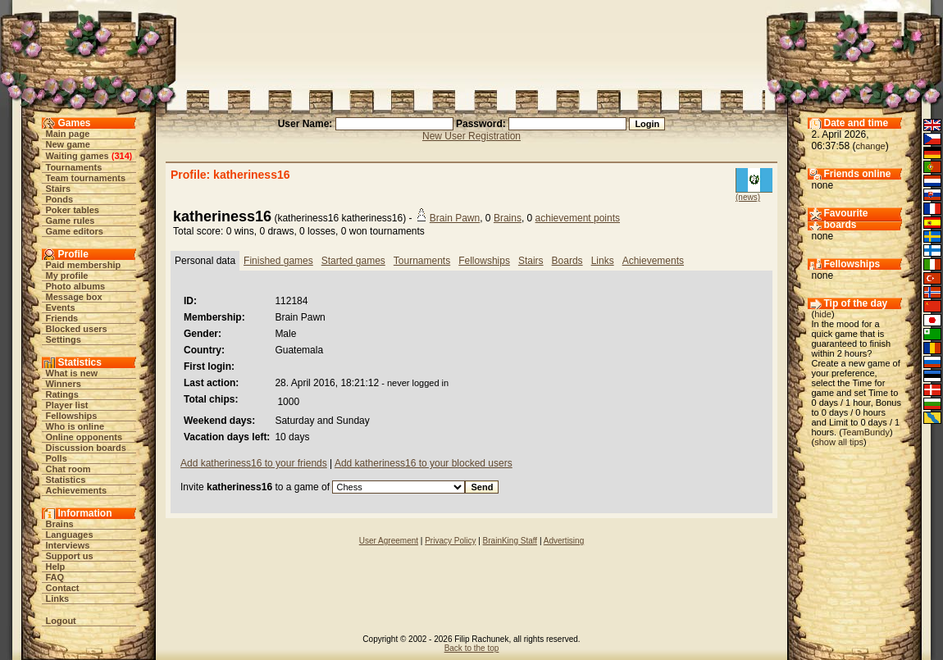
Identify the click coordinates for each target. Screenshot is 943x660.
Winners (63, 384)
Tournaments (74, 167)
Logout (61, 621)
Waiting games (77, 156)
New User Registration (471, 136)
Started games (353, 260)
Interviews (68, 545)
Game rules (70, 220)
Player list (67, 405)
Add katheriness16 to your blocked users (423, 463)
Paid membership (83, 265)
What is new (72, 373)
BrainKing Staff (510, 540)
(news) (748, 197)
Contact (63, 588)
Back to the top (471, 648)
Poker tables (72, 210)
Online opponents (84, 437)
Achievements (76, 490)
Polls (56, 458)
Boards (567, 260)
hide (822, 314)
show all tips (838, 442)
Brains (60, 524)
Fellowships (72, 416)
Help (56, 566)
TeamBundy (866, 432)
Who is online (75, 426)
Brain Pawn (455, 218)
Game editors (74, 231)
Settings (63, 339)
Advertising (564, 540)
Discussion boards (86, 448)
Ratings (62, 394)
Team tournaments (86, 178)
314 (121, 156)
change (871, 146)
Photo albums (76, 286)
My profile (67, 275)
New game (68, 144)
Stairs (58, 188)
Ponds (60, 199)
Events (60, 307)
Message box (74, 297)
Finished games (278, 260)
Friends (62, 318)
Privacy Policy (450, 540)
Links (58, 598)
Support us (69, 556)
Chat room (68, 469)
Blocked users (76, 329)
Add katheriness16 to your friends (253, 463)
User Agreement (388, 540)
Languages (69, 534)
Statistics (66, 480)
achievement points (577, 218)
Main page (68, 134)
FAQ (55, 577)
